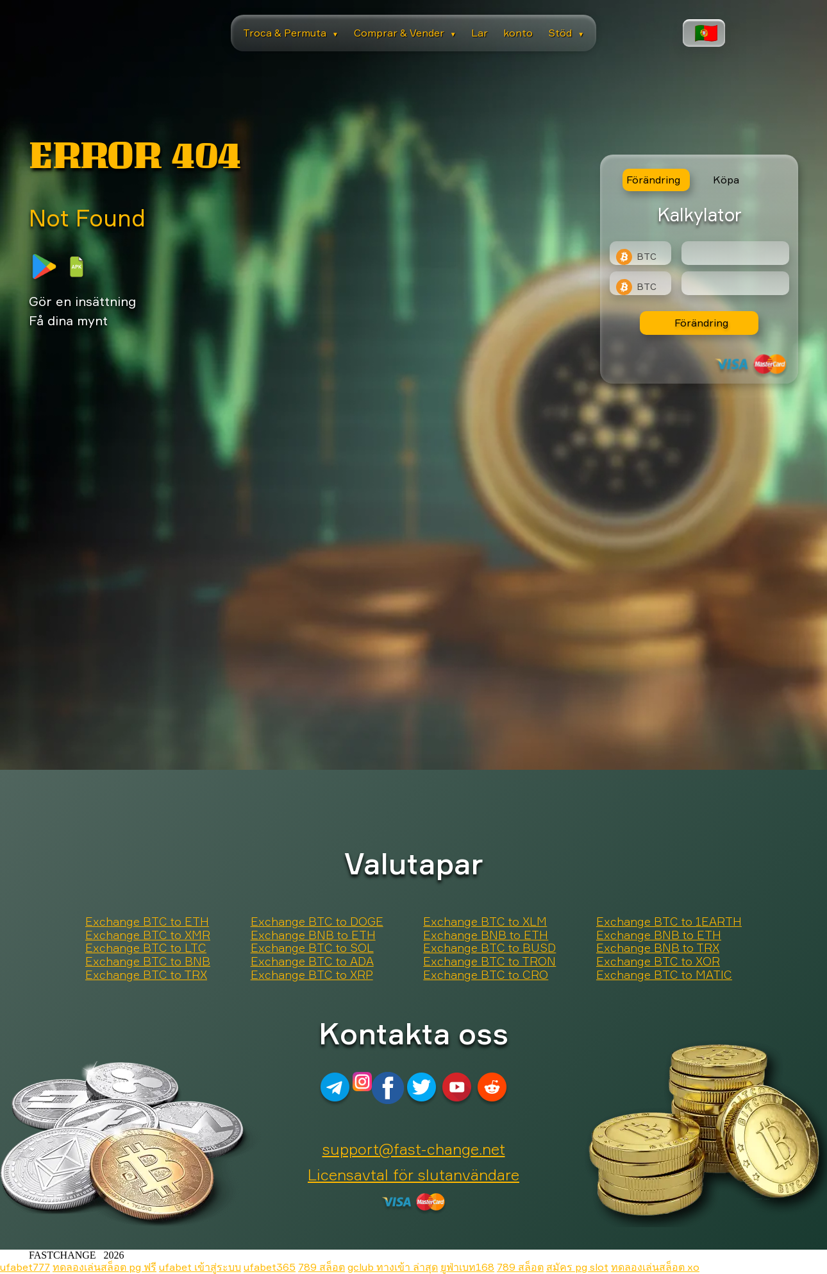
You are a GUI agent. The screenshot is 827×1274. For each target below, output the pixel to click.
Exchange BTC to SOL (312, 948)
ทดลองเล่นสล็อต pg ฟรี (104, 1267)
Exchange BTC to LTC (145, 948)
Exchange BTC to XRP (312, 975)
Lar (479, 32)
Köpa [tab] (726, 179)
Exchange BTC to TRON (489, 961)
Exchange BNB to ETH (313, 935)
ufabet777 (25, 1267)
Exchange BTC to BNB (147, 961)
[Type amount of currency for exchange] (735, 253)
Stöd (566, 32)
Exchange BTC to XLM (485, 921)
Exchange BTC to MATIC (664, 975)
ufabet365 (270, 1267)
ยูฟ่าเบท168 (467, 1267)
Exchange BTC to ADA (312, 961)
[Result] (735, 283)
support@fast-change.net (413, 1149)
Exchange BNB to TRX (657, 948)
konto (518, 32)
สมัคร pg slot (577, 1267)
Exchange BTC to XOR (658, 961)
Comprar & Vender (405, 32)
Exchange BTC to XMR (147, 935)
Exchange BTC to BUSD (489, 948)
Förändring (701, 322)
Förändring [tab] (653, 179)
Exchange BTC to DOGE (317, 921)
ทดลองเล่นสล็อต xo (655, 1267)
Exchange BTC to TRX (146, 975)
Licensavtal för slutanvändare (413, 1175)
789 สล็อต (321, 1267)
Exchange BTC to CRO (485, 975)
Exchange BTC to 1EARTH (669, 921)
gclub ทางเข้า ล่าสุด (392, 1267)
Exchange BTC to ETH (147, 921)
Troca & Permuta (290, 32)
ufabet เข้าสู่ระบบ (200, 1267)
